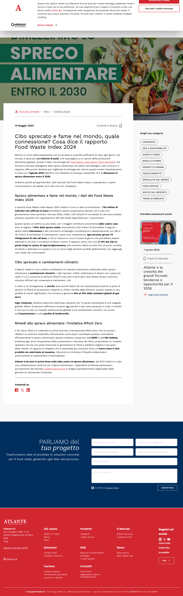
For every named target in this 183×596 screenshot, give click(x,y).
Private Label (50, 552)
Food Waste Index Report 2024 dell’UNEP (92, 162)
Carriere (49, 566)
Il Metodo (123, 528)
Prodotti (86, 528)
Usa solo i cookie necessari (159, 15)
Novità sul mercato (155, 192)
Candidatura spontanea (55, 574)
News (46, 111)
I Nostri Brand (87, 537)
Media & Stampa (152, 161)
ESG (83, 547)
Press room (85, 571)
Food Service (151, 186)
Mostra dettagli (45, 32)
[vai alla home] (15, 522)
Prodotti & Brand (62, 111)
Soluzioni (50, 547)
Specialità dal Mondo (156, 179)
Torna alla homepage (29, 111)
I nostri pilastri (87, 559)
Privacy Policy (112, 488)
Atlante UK (10, 559)
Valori (46, 540)
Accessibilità (164, 552)
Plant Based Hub (125, 556)
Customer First (124, 537)
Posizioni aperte (52, 571)
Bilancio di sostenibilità (91, 552)
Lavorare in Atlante (53, 577)
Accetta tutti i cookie (159, 7)
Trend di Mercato (153, 198)
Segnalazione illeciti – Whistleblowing (91, 575)
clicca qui (56, 17)
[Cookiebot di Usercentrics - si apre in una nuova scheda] (18, 32)
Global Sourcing (124, 534)
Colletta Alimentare (55, 368)
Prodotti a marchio (53, 556)
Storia (47, 537)
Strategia (84, 556)
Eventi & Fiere (151, 154)
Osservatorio (123, 552)
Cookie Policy (164, 548)
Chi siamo (51, 528)
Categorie (85, 534)
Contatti (86, 566)
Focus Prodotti (152, 173)
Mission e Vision (52, 534)
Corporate (149, 142)
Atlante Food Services (15, 548)
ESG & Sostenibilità (154, 148)
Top (166, 560)
